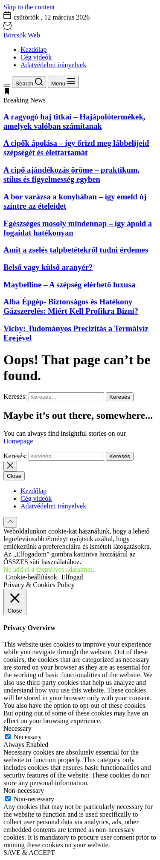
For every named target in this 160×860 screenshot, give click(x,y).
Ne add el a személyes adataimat (47, 569)
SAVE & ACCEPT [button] (29, 852)
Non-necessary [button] (23, 790)
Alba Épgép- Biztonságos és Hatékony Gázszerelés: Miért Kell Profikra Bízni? (70, 306)
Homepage (18, 441)
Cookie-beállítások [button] (31, 577)
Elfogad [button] (72, 577)
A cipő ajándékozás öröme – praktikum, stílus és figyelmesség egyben (71, 174)
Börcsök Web (21, 35)
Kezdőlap (33, 49)
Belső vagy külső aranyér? (48, 267)
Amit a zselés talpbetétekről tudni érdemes (75, 249)
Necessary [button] (17, 728)
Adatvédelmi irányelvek (53, 64)
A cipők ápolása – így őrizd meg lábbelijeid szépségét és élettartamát (76, 148)
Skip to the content (29, 7)
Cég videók (36, 57)
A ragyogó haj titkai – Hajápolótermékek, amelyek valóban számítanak (74, 121)
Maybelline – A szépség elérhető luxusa (69, 284)
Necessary (28, 737)
